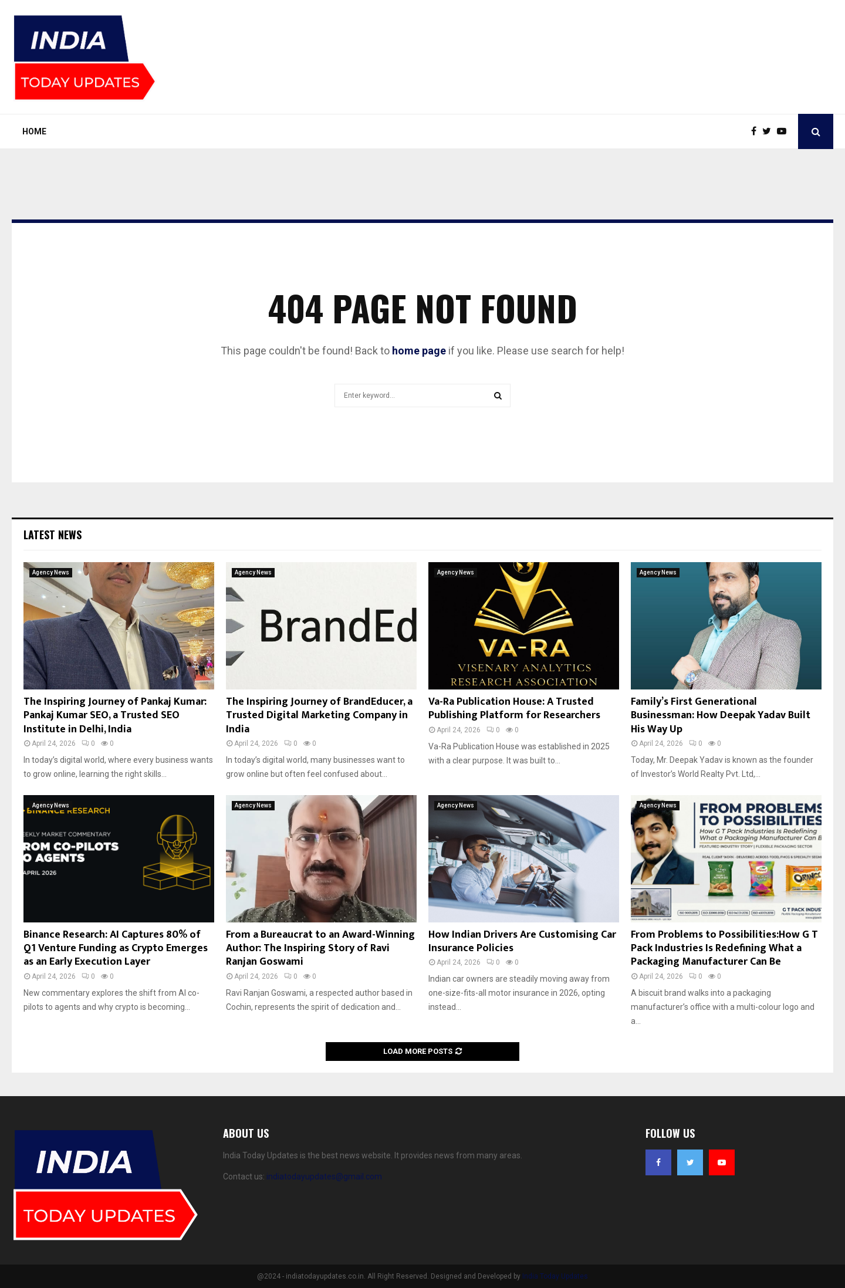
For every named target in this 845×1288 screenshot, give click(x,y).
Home (34, 131)
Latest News (52, 534)
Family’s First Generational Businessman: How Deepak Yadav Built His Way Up (720, 715)
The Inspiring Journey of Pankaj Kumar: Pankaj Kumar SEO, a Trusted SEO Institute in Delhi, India (115, 715)
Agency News (50, 572)
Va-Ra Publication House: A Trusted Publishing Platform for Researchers (514, 708)
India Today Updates (555, 1276)
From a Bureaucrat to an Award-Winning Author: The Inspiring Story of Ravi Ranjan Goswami (320, 948)
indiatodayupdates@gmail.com (324, 1176)
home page (419, 350)
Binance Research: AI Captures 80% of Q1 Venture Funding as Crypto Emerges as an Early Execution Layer (115, 948)
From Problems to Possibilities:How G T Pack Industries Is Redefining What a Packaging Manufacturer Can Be (724, 948)
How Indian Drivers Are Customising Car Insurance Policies (522, 941)
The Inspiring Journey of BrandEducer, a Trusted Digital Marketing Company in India (319, 715)
